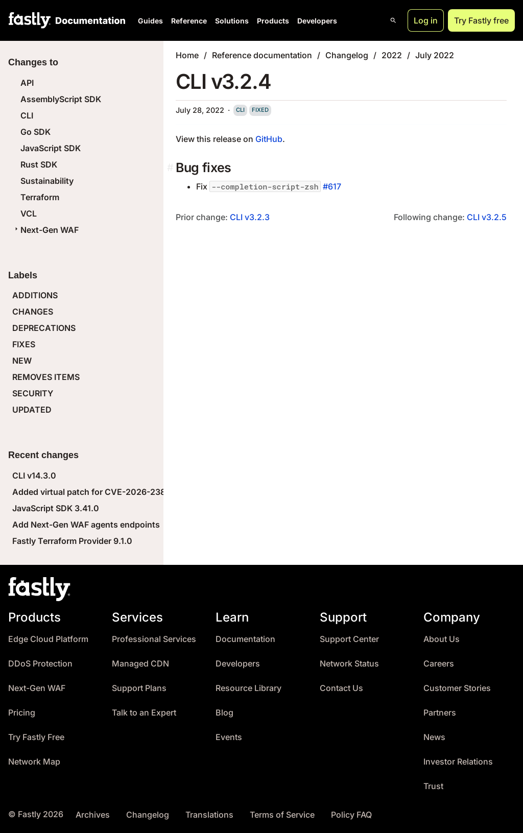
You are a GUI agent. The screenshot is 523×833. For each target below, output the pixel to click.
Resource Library (248, 688)
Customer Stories (457, 688)
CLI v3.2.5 (487, 217)
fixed (260, 109)
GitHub (268, 139)
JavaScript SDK (50, 148)
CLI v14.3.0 (34, 475)
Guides (150, 20)
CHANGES (32, 311)
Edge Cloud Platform (48, 639)
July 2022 (434, 55)
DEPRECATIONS (44, 328)
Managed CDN (140, 664)
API (27, 83)
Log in (426, 20)
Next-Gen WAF (45, 230)
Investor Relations (458, 762)
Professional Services (154, 639)
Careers (438, 664)
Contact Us (341, 688)
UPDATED (32, 409)
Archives (93, 815)
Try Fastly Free (36, 737)
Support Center (349, 639)
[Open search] (393, 20)
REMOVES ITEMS (46, 377)
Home (187, 55)
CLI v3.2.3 (250, 217)
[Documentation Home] (88, 20)
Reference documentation (262, 55)
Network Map (34, 762)
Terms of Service (282, 815)
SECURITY (32, 393)
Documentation (245, 639)
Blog (224, 713)
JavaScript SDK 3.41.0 (55, 508)
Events (229, 737)
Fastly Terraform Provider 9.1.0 (72, 541)
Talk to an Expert (144, 713)
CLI (26, 115)
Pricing (21, 713)
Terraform (39, 197)
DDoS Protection (40, 664)
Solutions (232, 20)
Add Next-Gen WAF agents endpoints (86, 524)
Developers (317, 20)
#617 (332, 186)
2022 (392, 55)
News (434, 737)
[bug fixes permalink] (171, 167)
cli (240, 109)
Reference (189, 20)
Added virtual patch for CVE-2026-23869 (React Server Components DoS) (158, 492)
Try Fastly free (481, 20)
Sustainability (47, 181)
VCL (28, 213)
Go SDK (35, 132)
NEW (22, 360)
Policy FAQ (351, 815)
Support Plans (139, 688)
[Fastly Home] (29, 20)
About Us (441, 639)
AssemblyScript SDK (60, 99)
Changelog (346, 55)
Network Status (349, 664)
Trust (433, 786)
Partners (439, 713)
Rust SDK (38, 164)
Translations (209, 815)
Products (273, 20)
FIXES (23, 344)
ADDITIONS (35, 295)
